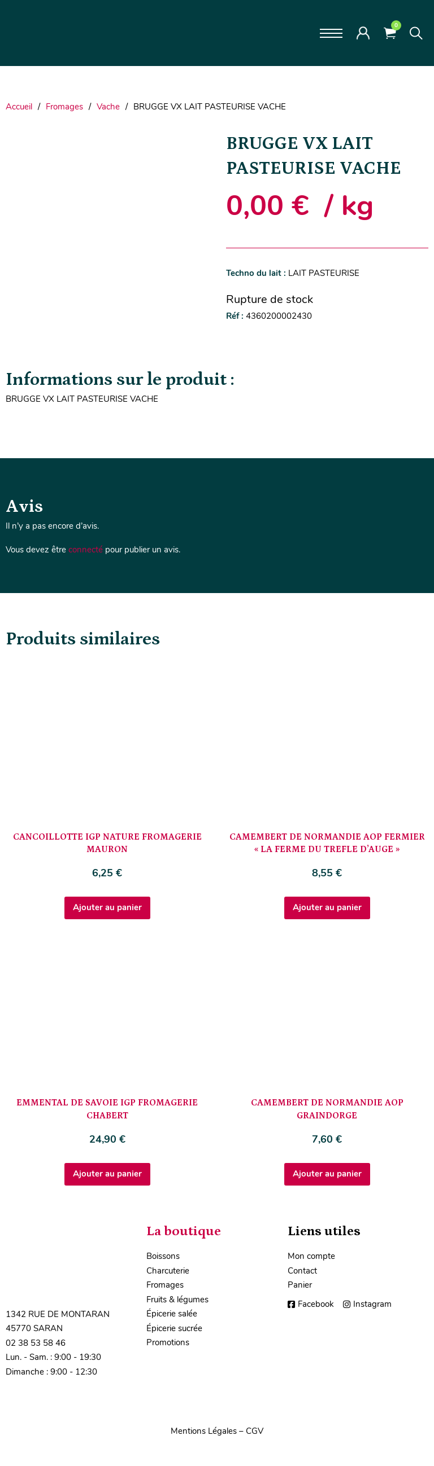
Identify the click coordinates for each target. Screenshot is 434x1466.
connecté (85, 549)
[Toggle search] (416, 33)
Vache (108, 106)
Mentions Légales (204, 1431)
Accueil (19, 106)
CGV (254, 1431)
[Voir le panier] (390, 33)
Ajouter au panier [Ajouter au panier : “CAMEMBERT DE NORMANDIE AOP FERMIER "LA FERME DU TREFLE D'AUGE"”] (327, 907)
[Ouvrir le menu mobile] (331, 33)
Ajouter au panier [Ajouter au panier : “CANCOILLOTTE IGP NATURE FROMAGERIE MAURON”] (107, 907)
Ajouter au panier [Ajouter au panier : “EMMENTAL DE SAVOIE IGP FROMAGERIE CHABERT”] (107, 1173)
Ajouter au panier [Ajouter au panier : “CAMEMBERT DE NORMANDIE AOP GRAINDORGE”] (327, 1173)
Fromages (64, 106)
